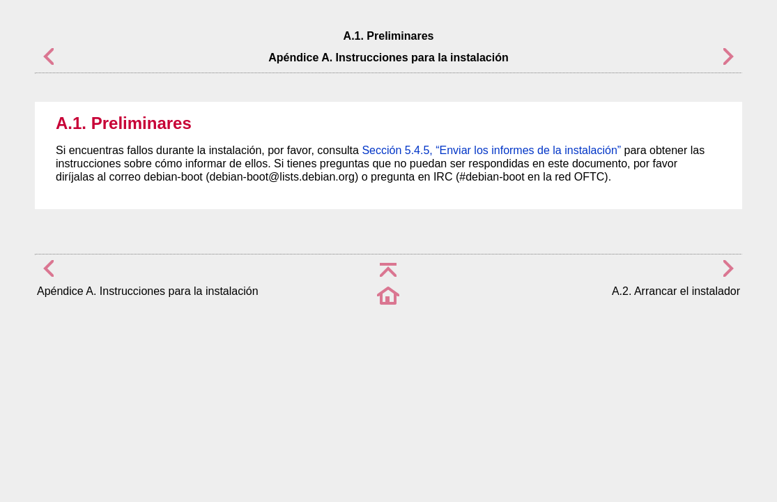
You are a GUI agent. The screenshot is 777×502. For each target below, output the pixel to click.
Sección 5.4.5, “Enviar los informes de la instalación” (491, 150)
